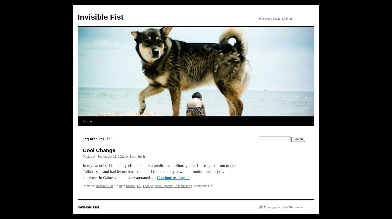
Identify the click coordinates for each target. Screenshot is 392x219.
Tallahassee (182, 186)
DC (139, 186)
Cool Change (99, 150)
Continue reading (173, 178)
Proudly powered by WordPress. (283, 207)
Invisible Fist (101, 17)
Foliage (148, 186)
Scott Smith (137, 156)
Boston (130, 186)
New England (164, 186)
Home (87, 121)
